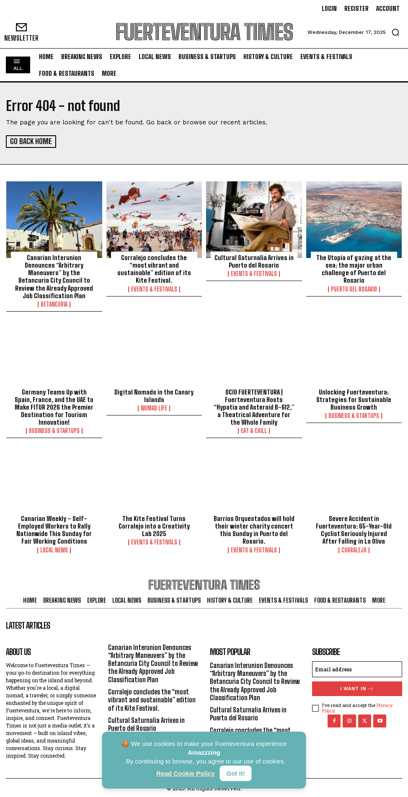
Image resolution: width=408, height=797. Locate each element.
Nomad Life (154, 407)
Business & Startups (54, 430)
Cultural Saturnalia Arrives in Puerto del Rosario (253, 260)
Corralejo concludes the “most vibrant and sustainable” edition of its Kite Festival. (154, 268)
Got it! (236, 773)
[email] (357, 668)
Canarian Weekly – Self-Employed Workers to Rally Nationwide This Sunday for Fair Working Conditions (54, 528)
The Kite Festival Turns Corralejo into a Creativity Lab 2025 (154, 524)
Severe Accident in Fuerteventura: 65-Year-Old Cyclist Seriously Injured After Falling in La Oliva (354, 528)
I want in (357, 687)
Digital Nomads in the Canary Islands (154, 394)
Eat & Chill (254, 430)
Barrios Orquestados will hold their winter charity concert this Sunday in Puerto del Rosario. (254, 528)
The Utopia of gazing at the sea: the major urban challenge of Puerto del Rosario (354, 268)
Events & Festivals (154, 288)
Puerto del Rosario (354, 288)
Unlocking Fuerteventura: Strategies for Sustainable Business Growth (354, 398)
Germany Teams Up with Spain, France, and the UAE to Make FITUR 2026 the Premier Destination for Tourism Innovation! (54, 406)
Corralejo (354, 549)
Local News (54, 549)
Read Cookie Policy (185, 773)
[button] (395, 32)
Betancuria (54, 304)
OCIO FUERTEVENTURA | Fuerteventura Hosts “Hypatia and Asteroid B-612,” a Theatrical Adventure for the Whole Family (254, 406)
